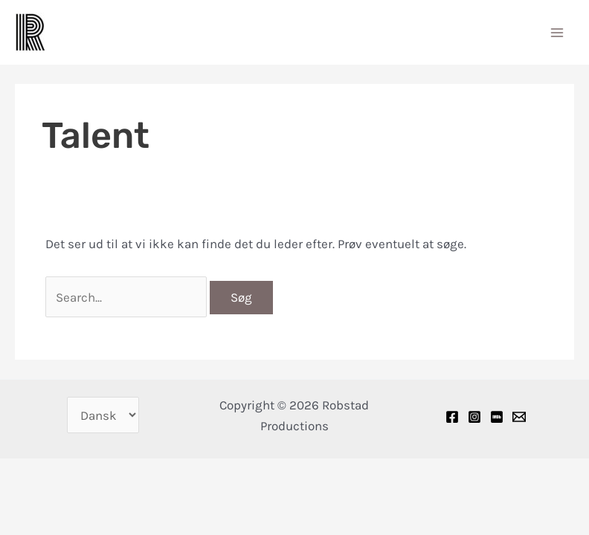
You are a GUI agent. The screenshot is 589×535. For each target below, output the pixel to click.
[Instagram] (474, 417)
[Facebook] (452, 417)
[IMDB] (496, 417)
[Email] (519, 417)
